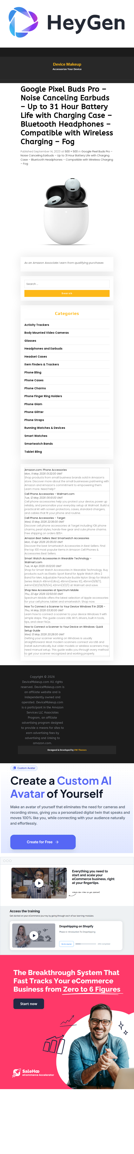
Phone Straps (34, 420)
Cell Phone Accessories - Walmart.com (49, 494)
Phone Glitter (34, 412)
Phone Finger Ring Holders (43, 396)
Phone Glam (33, 404)
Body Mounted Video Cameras (46, 333)
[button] (67, 81)
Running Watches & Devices (44, 428)
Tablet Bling (33, 452)
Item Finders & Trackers (41, 364)
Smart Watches (35, 436)
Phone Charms (35, 388)
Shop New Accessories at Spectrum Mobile (52, 590)
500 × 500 (71, 151)
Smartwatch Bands (38, 444)
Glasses (30, 341)
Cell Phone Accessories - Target (45, 518)
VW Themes (80, 750)
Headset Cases (35, 356)
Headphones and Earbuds (43, 348)
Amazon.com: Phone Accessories (46, 470)
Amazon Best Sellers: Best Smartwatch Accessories (57, 538)
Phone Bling (32, 372)
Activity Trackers (36, 325)
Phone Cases (34, 380)
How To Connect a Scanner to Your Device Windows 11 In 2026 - (65, 606)
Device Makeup (67, 64)
